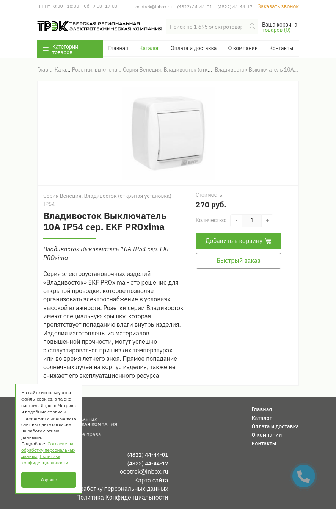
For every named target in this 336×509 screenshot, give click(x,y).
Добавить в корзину (239, 240)
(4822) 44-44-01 (194, 6)
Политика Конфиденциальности (122, 497)
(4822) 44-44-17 (234, 6)
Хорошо (49, 479)
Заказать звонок (278, 6)
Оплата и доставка (194, 48)
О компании (242, 48)
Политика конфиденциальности (44, 459)
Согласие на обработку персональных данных (102, 488)
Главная (118, 48)
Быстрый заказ (239, 260)
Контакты (281, 48)
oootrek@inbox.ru (153, 6)
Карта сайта (151, 480)
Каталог (149, 48)
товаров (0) (276, 30)
